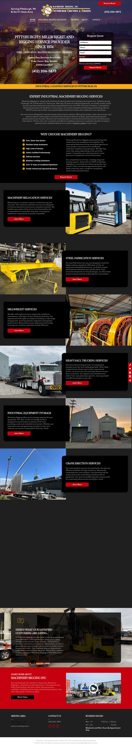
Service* (82, 57)
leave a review (23, 653)
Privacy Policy (39, 740)
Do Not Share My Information (51, 740)
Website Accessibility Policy (89, 740)
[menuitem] (33, 19)
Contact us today (79, 123)
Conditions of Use (63, 740)
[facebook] (49, 726)
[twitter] (53, 726)
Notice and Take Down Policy (75, 740)
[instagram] (57, 726)
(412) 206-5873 (112, 12)
